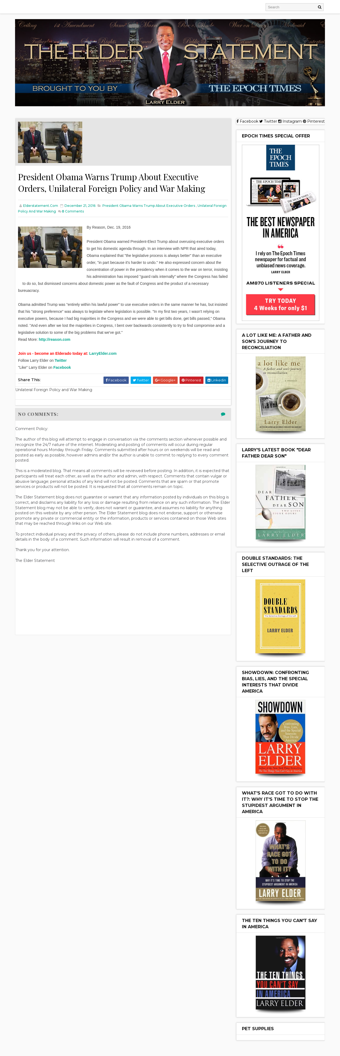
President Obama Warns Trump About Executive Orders (149, 206)
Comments (87, 211)
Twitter (61, 360)
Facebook (62, 367)
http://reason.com (55, 339)
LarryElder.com (103, 353)
